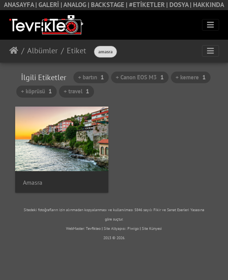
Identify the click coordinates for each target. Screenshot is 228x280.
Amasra (32, 182)
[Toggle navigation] (210, 25)
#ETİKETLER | (149, 4)
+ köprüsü (36, 91)
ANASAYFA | (21, 4)
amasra (105, 51)
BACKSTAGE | (110, 4)
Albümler (42, 51)
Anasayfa (13, 50)
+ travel (76, 91)
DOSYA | (181, 4)
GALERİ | (50, 4)
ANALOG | (77, 4)
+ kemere (191, 77)
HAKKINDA (208, 4)
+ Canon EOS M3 (140, 77)
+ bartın (91, 77)
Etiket (76, 51)
